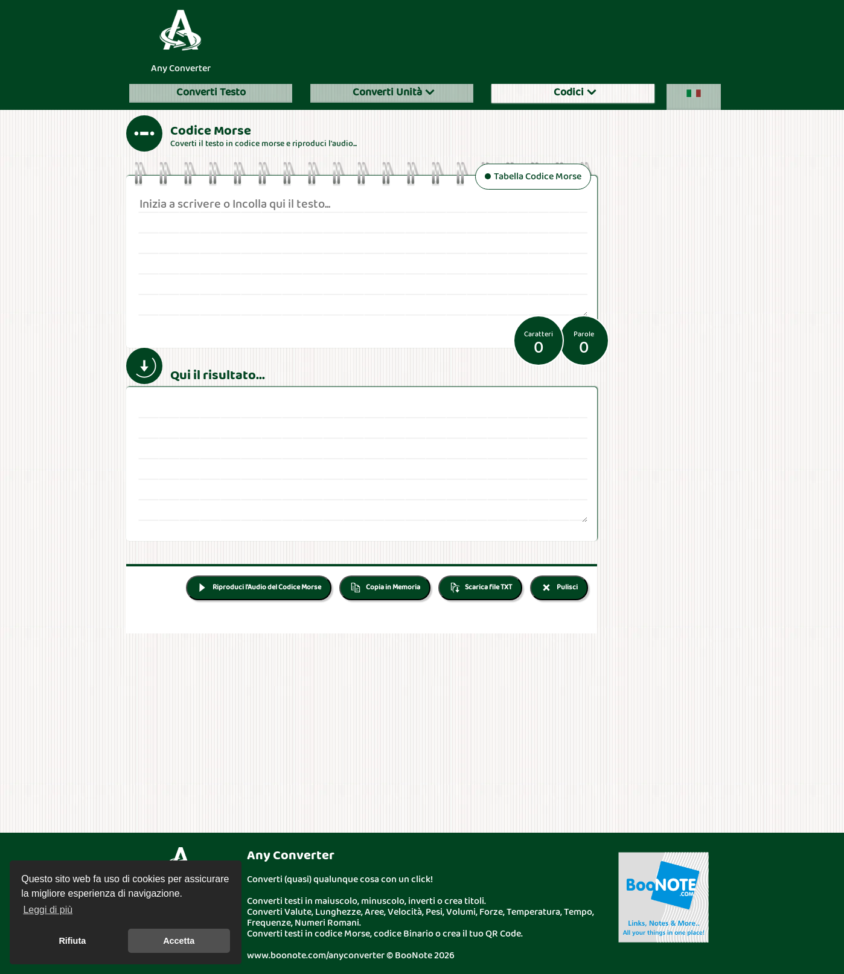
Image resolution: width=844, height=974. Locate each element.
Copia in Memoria (385, 588)
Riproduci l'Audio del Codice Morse (258, 588)
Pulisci (559, 588)
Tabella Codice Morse (533, 177)
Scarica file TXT (480, 588)
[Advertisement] (482, 38)
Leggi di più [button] (47, 910)
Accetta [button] (178, 941)
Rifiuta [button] (72, 941)
